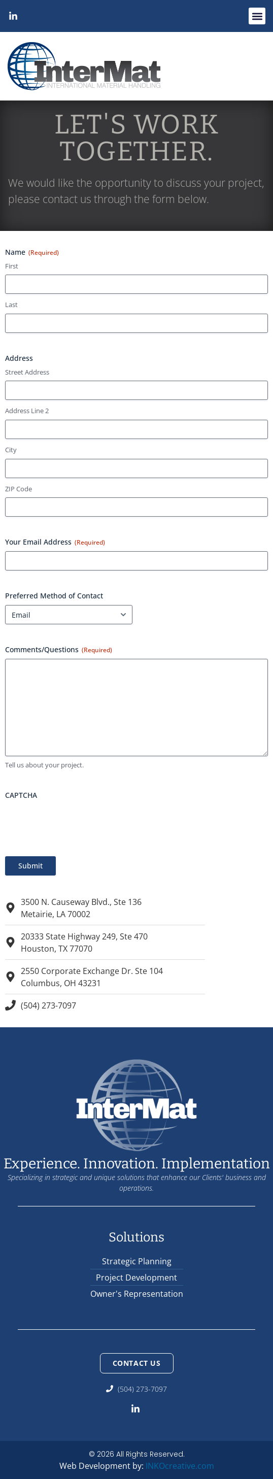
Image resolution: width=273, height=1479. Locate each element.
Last (11, 304)
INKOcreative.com (180, 1465)
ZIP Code (18, 488)
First (11, 266)
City (11, 449)
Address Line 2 (27, 410)
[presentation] (82, 824)
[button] (257, 16)
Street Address (27, 372)
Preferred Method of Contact (54, 595)
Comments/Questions (58, 649)
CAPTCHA (21, 795)
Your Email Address (55, 542)
